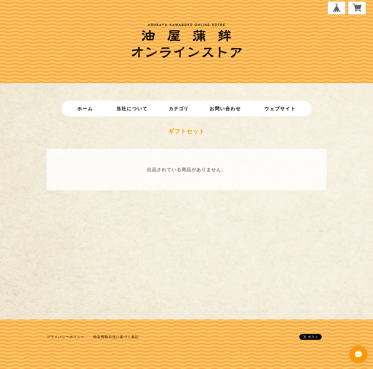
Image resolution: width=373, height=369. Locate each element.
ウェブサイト (280, 108)
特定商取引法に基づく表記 (116, 337)
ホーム (85, 108)
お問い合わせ (225, 108)
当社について (132, 108)
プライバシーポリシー (66, 337)
